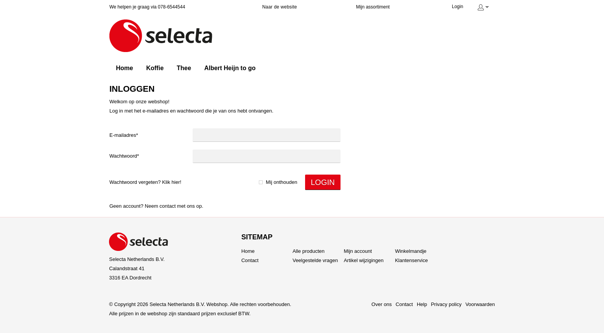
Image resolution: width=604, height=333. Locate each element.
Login (457, 6)
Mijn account (358, 251)
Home (248, 251)
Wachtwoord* (124, 156)
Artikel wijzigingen (363, 260)
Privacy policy (446, 304)
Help (422, 304)
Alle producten (308, 251)
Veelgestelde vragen (315, 260)
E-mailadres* (123, 135)
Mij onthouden (281, 182)
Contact (167, 206)
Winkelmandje (410, 251)
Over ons (381, 304)
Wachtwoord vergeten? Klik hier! (145, 182)
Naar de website (279, 7)
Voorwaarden (480, 304)
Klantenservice (411, 260)
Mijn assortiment (372, 7)
